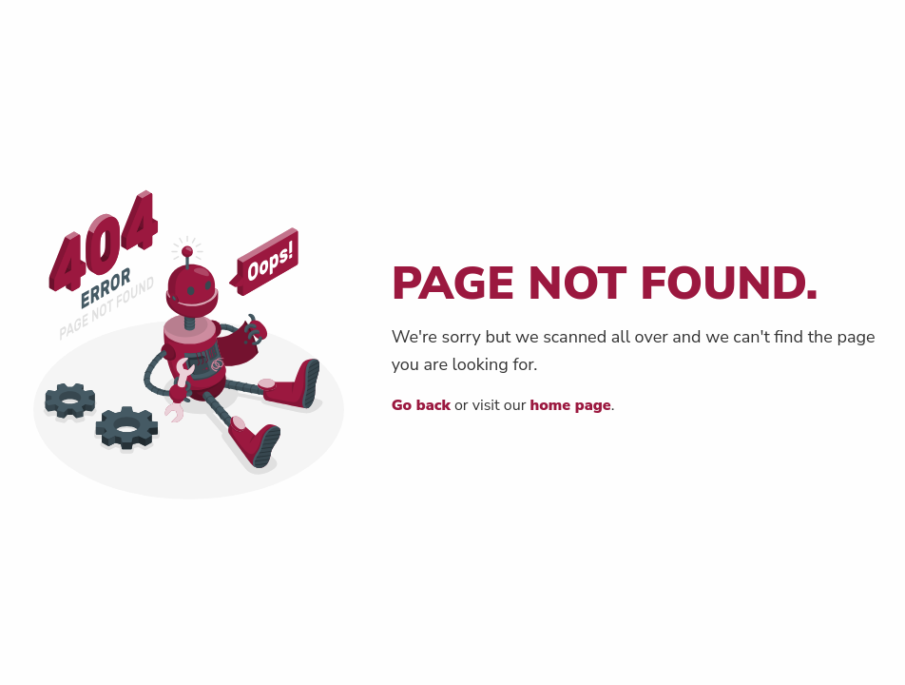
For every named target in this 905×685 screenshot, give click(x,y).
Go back (421, 405)
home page (570, 405)
